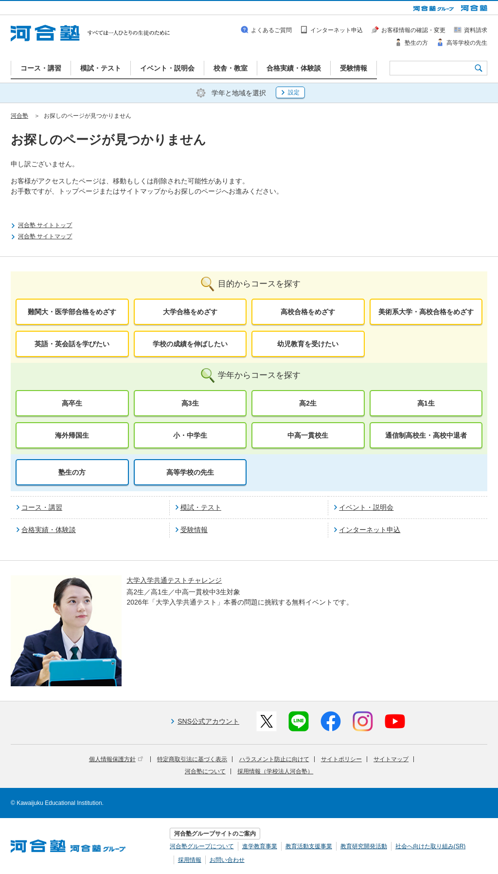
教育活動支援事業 (308, 846)
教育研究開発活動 (363, 846)
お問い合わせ (227, 859)
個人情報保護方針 (116, 759)
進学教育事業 (259, 846)
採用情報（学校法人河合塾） (275, 771)
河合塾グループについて (202, 846)
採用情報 (189, 859)
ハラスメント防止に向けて (274, 759)
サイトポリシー (341, 759)
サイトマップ (391, 759)
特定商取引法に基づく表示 (192, 759)
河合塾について (205, 771)
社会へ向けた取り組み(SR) (430, 846)
